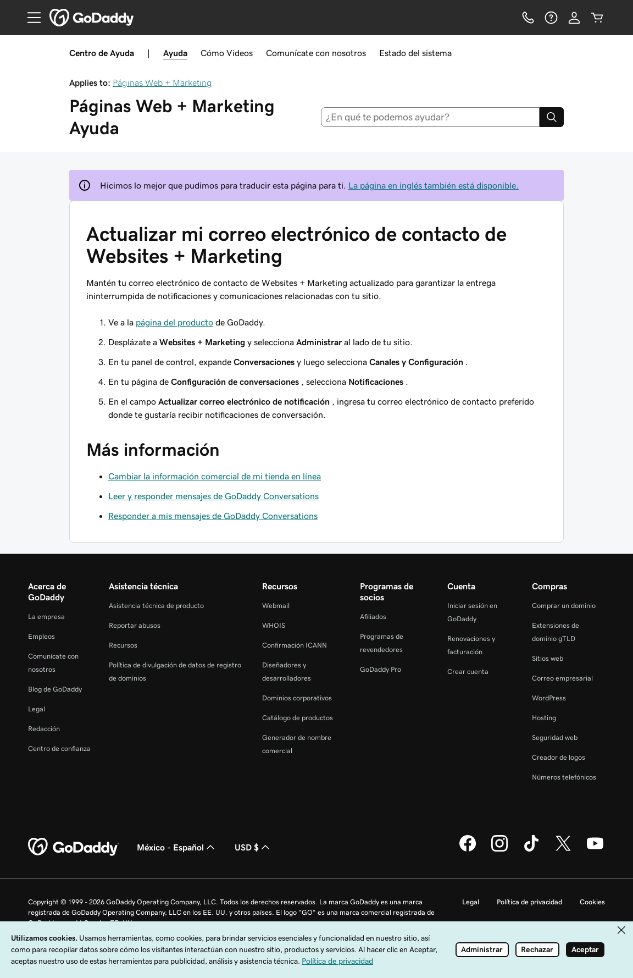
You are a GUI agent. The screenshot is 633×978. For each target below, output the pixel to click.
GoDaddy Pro (380, 669)
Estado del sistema (415, 52)
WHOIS (273, 625)
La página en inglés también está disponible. (433, 185)
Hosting (544, 717)
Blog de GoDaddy (55, 689)
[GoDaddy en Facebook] (467, 850)
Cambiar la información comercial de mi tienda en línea (214, 476)
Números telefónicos (564, 777)
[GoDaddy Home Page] (73, 847)
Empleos (41, 636)
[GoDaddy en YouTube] (595, 850)
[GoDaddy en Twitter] (563, 850)
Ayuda (175, 52)
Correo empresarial (562, 678)
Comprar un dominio (564, 605)
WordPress (549, 697)
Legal (36, 708)
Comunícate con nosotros (316, 52)
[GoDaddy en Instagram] (499, 850)
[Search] (552, 117)
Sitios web (547, 658)
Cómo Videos (227, 52)
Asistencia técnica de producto (156, 605)
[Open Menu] (29, 17)
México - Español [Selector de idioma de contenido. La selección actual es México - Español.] (177, 847)
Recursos (123, 645)
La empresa (46, 616)
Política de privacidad (529, 901)
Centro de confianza (59, 748)
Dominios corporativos (297, 697)
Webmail (276, 605)
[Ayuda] (551, 17)
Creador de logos (558, 757)
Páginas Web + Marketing (162, 82)
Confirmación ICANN (294, 645)
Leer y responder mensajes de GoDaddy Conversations (213, 495)
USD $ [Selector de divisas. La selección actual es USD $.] (253, 847)
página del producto (174, 322)
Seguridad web (555, 737)
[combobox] (430, 117)
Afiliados (373, 616)
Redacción (44, 728)
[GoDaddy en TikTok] (531, 850)
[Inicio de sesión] (574, 17)
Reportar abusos (134, 625)
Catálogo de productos (297, 717)
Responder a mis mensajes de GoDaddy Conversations (213, 515)
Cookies (592, 901)
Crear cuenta (467, 671)
